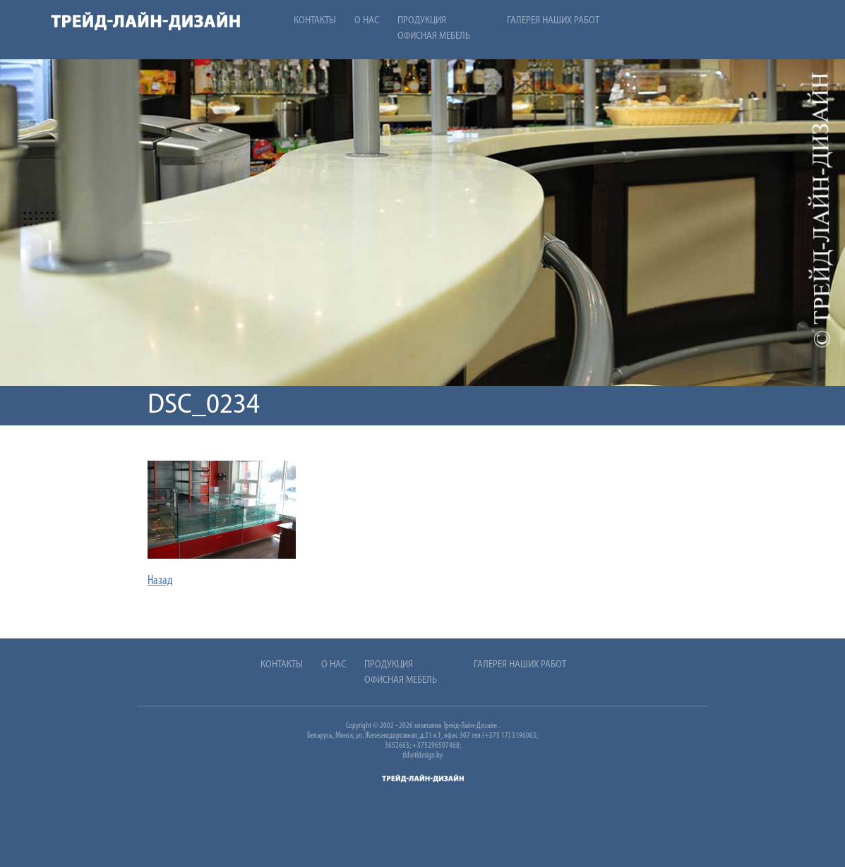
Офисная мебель (433, 36)
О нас (366, 21)
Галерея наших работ (553, 21)
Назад (160, 581)
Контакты (315, 21)
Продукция (421, 21)
